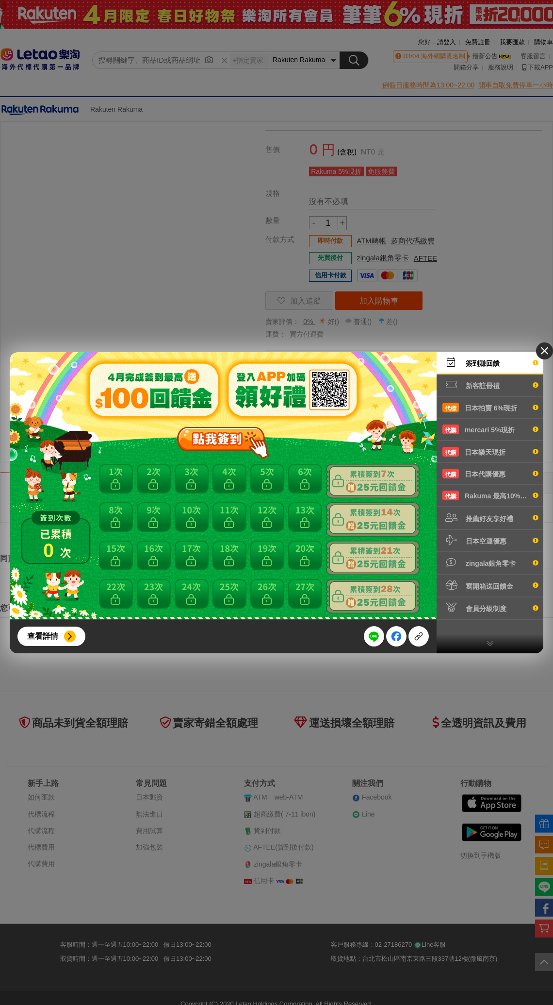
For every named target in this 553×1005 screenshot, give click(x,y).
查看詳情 (42, 636)
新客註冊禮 (490, 385)
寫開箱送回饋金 (490, 585)
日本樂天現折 (490, 452)
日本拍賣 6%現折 (490, 407)
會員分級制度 (490, 608)
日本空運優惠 (490, 540)
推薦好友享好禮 (490, 518)
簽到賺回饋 (490, 362)
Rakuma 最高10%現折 (490, 495)
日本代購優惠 (490, 473)
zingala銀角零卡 (490, 562)
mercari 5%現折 (490, 429)
